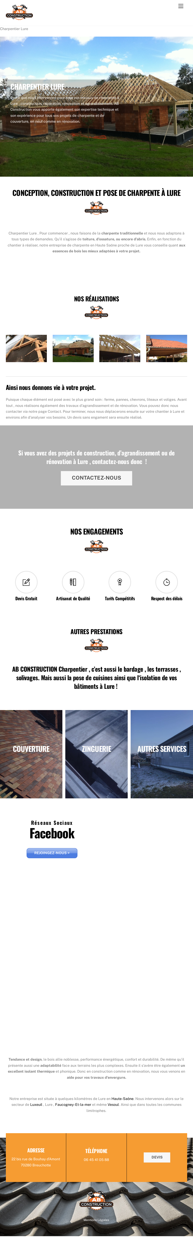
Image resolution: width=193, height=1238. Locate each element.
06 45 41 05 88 (96, 1161)
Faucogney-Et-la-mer (73, 1106)
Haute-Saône (122, 1100)
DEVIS (157, 1159)
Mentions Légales (96, 1222)
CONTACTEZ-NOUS (96, 478)
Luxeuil (36, 1106)
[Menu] (180, 6)
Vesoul (113, 1106)
